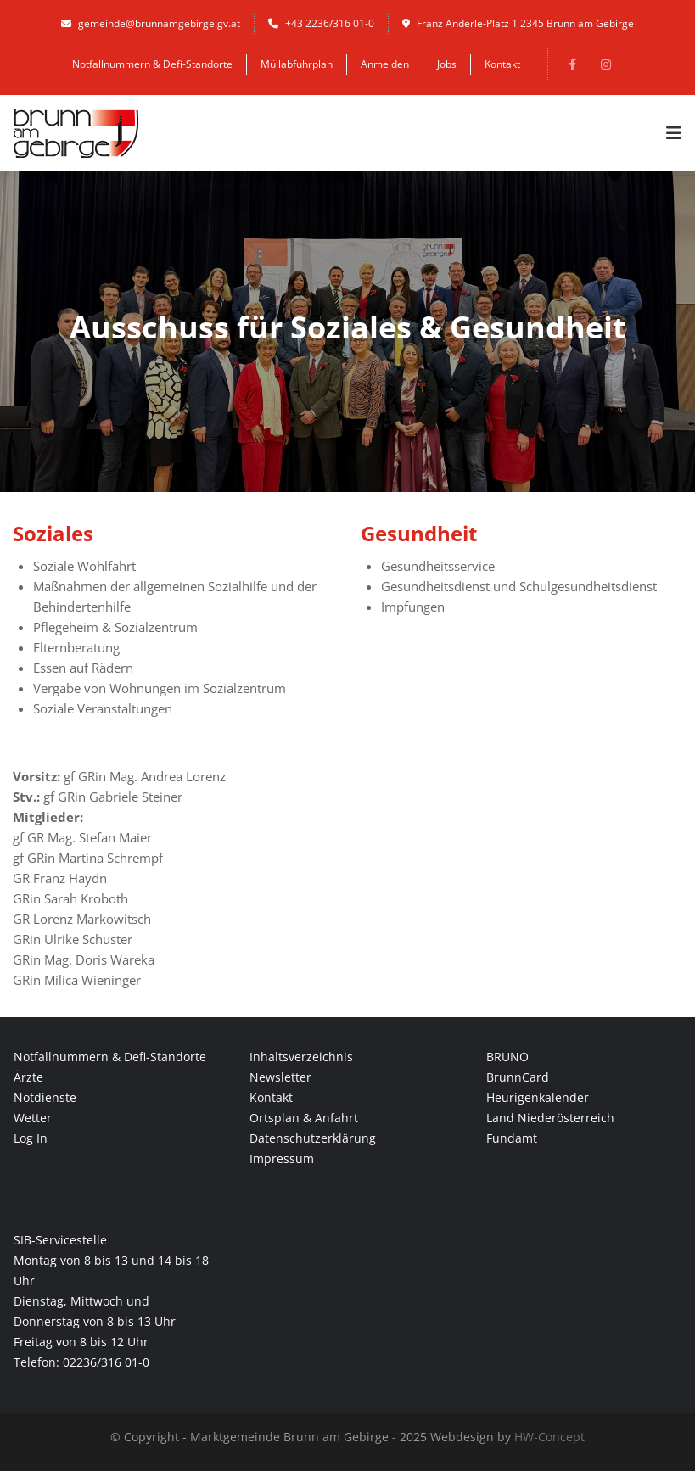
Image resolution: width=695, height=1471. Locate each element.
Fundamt (511, 1138)
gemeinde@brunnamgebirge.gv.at (150, 23)
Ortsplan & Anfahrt (303, 1118)
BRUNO (507, 1057)
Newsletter (280, 1077)
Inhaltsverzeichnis (301, 1057)
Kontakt (502, 64)
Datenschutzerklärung (312, 1138)
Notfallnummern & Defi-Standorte (152, 64)
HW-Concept (549, 1437)
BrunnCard (517, 1077)
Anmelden (385, 64)
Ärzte (28, 1077)
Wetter (33, 1118)
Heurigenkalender (537, 1097)
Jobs (447, 64)
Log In (31, 1138)
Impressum (281, 1158)
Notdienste (45, 1097)
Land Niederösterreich (550, 1118)
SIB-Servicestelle (60, 1240)
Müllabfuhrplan (297, 64)
